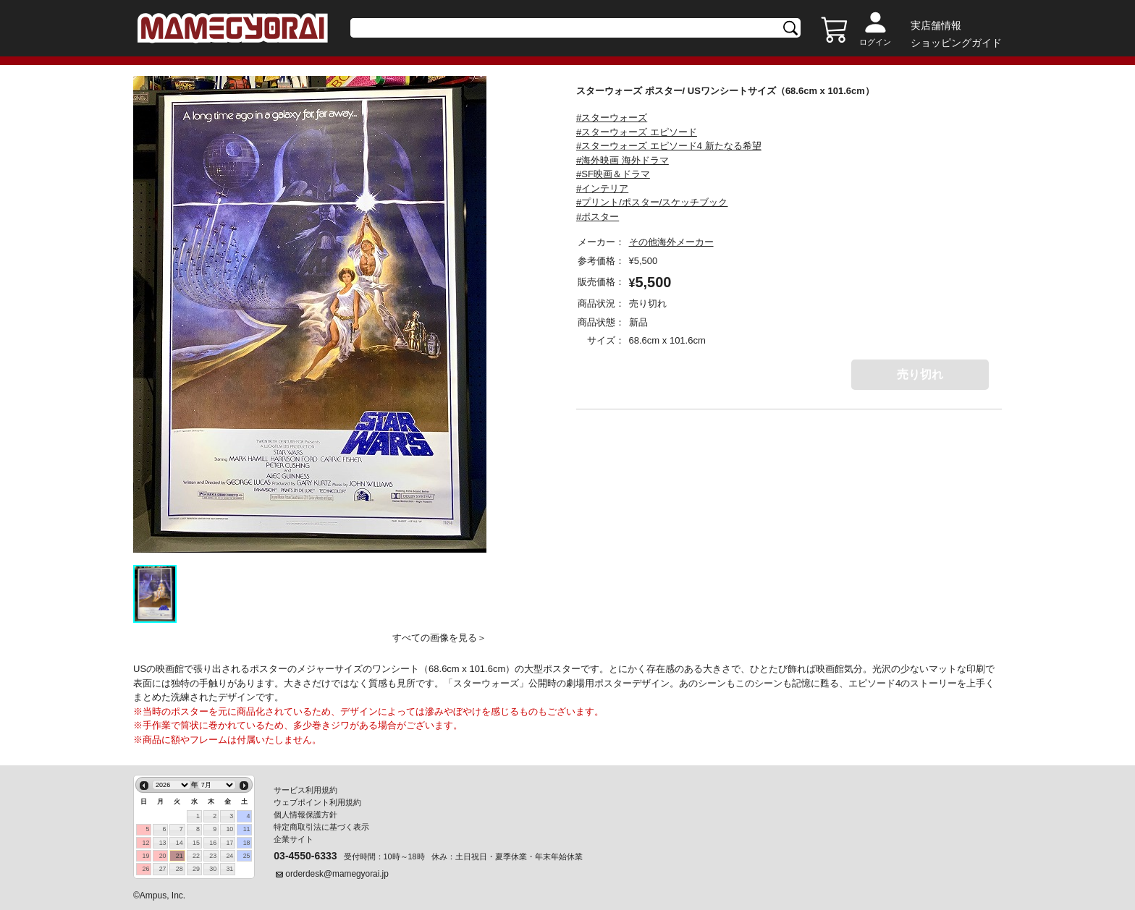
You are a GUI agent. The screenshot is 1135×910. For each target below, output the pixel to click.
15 (196, 842)
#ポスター (597, 216)
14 (179, 842)
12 (145, 842)
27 (162, 868)
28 (179, 868)
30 (212, 868)
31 (229, 868)
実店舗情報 (936, 25)
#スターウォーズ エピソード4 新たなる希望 (668, 145)
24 (229, 855)
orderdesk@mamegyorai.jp (337, 874)
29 (196, 868)
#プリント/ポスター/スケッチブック (651, 202)
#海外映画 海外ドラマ (622, 160)
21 (179, 855)
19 (145, 855)
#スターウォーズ (611, 117)
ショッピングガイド (956, 42)
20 (162, 855)
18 (246, 842)
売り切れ (920, 374)
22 (196, 855)
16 (212, 842)
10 (229, 829)
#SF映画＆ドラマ (613, 174)
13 (162, 842)
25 (246, 855)
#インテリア (602, 188)
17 (229, 842)
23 (212, 855)
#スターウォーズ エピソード (636, 132)
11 (246, 829)
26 (145, 868)
